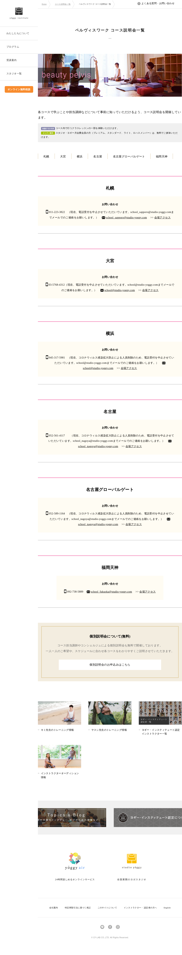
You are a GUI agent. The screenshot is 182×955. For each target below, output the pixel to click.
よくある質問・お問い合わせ (155, 3)
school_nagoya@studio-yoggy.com (98, 446)
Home (44, 4)
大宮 (63, 156)
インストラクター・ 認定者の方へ (140, 907)
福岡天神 (162, 156)
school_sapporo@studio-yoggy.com (126, 217)
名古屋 (97, 156)
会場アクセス (162, 217)
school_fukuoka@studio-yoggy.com (111, 591)
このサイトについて (107, 907)
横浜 (80, 156)
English (167, 907)
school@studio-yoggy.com (119, 290)
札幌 (46, 156)
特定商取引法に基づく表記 (78, 907)
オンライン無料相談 (19, 89)
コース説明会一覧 (63, 4)
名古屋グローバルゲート (129, 156)
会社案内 (53, 907)
